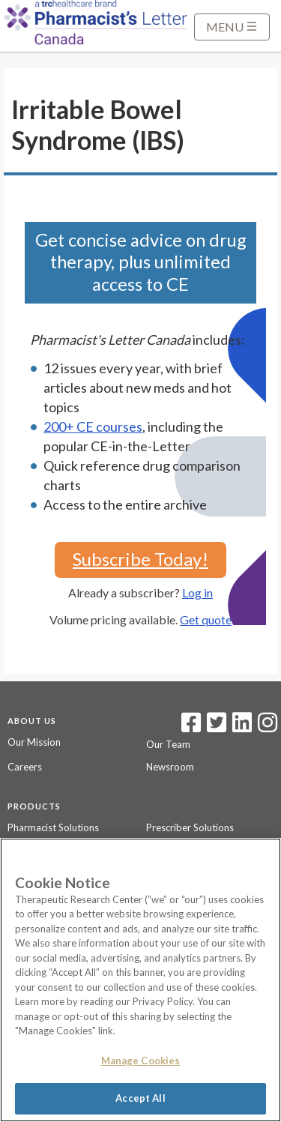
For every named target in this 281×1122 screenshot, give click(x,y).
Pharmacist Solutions (53, 827)
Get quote (206, 619)
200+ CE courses (92, 426)
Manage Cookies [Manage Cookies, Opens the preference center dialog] (141, 1061)
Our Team (168, 744)
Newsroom (170, 767)
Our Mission (34, 742)
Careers (24, 767)
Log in (197, 592)
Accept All (140, 1098)
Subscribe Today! (140, 559)
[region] (140, 980)
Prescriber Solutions (190, 827)
